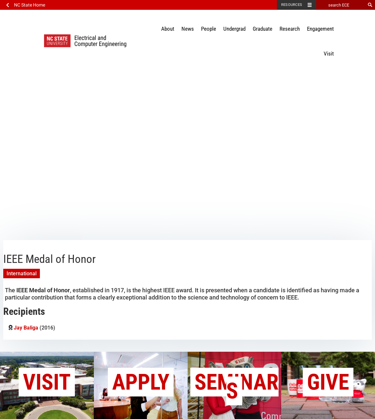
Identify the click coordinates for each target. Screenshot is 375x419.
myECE (323, 411)
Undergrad (234, 28)
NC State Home (29, 5)
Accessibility (261, 411)
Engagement (320, 28)
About (167, 28)
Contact (225, 411)
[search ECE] (340, 5)
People (208, 28)
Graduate (262, 28)
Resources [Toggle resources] (291, 5)
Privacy (296, 411)
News (187, 28)
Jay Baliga (26, 187)
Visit (329, 53)
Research (290, 28)
